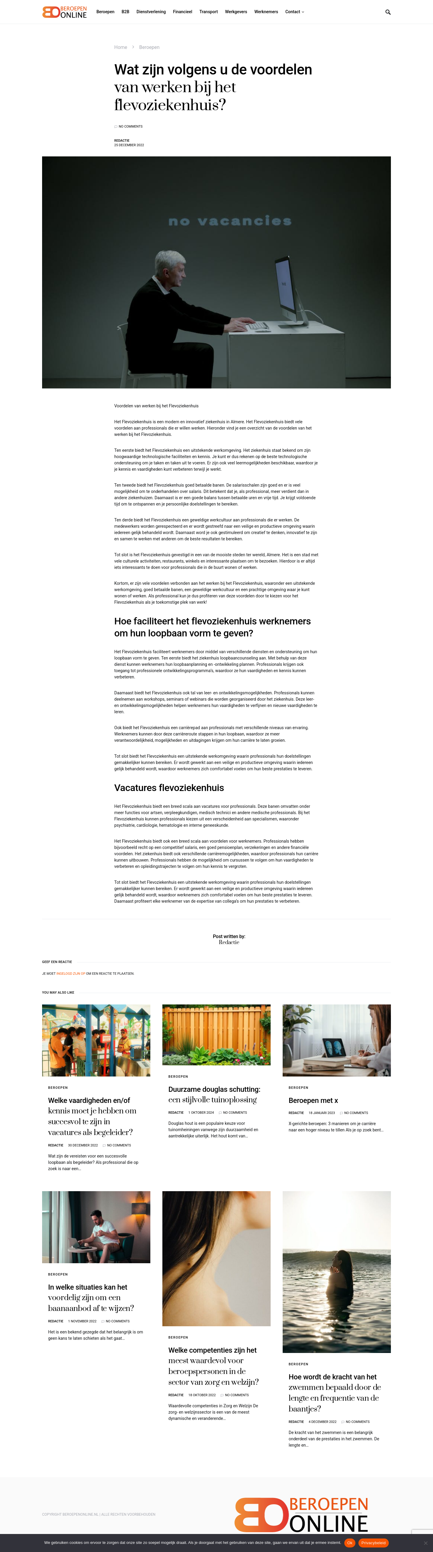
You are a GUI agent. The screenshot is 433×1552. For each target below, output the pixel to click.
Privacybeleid (373, 1543)
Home (120, 47)
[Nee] (425, 1543)
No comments (131, 126)
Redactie (121, 141)
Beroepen (149, 47)
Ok (349, 1543)
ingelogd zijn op (71, 974)
